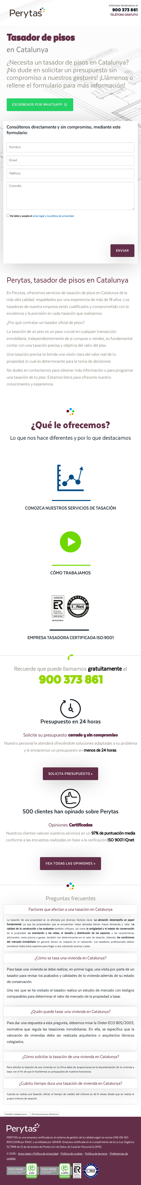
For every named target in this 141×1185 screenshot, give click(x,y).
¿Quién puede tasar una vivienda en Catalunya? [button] (70, 1011)
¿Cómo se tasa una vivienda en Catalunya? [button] (70, 958)
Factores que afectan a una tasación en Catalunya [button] (70, 909)
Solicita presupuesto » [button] (70, 774)
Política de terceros (96, 1153)
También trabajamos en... (16, 1114)
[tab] (70, 909)
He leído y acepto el (40, 216)
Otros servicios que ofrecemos (44, 1114)
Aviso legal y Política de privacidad (38, 1153)
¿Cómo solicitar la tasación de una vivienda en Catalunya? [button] (70, 1056)
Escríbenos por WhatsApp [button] (40, 104)
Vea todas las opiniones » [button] (70, 863)
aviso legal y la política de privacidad (53, 216)
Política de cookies (72, 1153)
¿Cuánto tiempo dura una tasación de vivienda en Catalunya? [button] (70, 1083)
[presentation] (30, 229)
